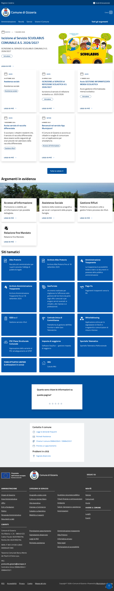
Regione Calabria (7, 3)
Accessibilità (11, 583)
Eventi (88, 518)
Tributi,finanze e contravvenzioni (69, 499)
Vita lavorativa (34, 503)
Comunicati (90, 499)
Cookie (29, 583)
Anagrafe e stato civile (37, 495)
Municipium (100, 583)
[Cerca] (110, 12)
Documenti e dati (7, 519)
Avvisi (7, 32)
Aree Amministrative (9, 499)
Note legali (61, 542)
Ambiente (61, 503)
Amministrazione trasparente (68, 530)
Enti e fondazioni (7, 507)
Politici (3, 511)
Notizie (46, 118)
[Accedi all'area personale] (101, 3)
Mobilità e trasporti (36, 515)
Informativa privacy (64, 538)
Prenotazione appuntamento (40, 530)
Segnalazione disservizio (38, 534)
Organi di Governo (8, 495)
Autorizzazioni (62, 511)
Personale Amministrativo (11, 515)
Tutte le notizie (57, 171)
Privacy (22, 583)
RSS (2, 583)
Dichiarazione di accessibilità (68, 546)
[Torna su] (109, 586)
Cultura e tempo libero (37, 499)
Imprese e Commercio (37, 507)
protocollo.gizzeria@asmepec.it (13, 564)
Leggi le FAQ (34, 538)
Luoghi (88, 514)
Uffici (3, 503)
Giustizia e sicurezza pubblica (68, 495)
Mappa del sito (40, 583)
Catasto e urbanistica (37, 511)
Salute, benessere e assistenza (69, 507)
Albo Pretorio (62, 534)
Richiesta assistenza (37, 542)
